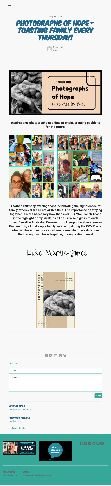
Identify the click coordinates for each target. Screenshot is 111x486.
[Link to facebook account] (81, 444)
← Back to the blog (17, 429)
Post (98, 396)
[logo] (59, 5)
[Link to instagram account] (102, 444)
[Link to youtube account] (98, 444)
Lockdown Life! (15, 422)
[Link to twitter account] (85, 444)
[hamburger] (9, 5)
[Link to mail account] (93, 444)
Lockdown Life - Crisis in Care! (21, 411)
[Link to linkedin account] (89, 444)
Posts (56, 50)
